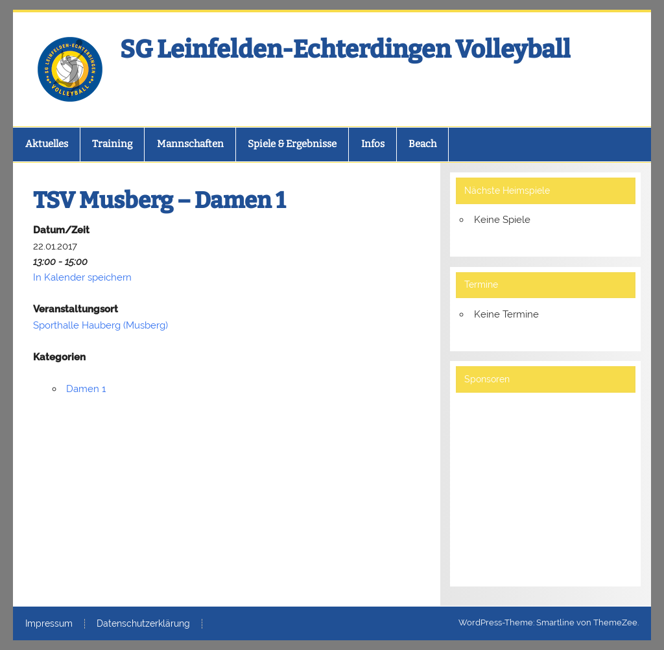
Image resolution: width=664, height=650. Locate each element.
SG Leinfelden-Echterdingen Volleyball (345, 49)
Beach (422, 144)
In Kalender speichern (82, 277)
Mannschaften (190, 144)
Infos (373, 144)
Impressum (49, 624)
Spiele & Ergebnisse (292, 144)
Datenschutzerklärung (143, 624)
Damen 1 (86, 389)
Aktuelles (46, 144)
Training (112, 144)
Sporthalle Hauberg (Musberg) (100, 325)
